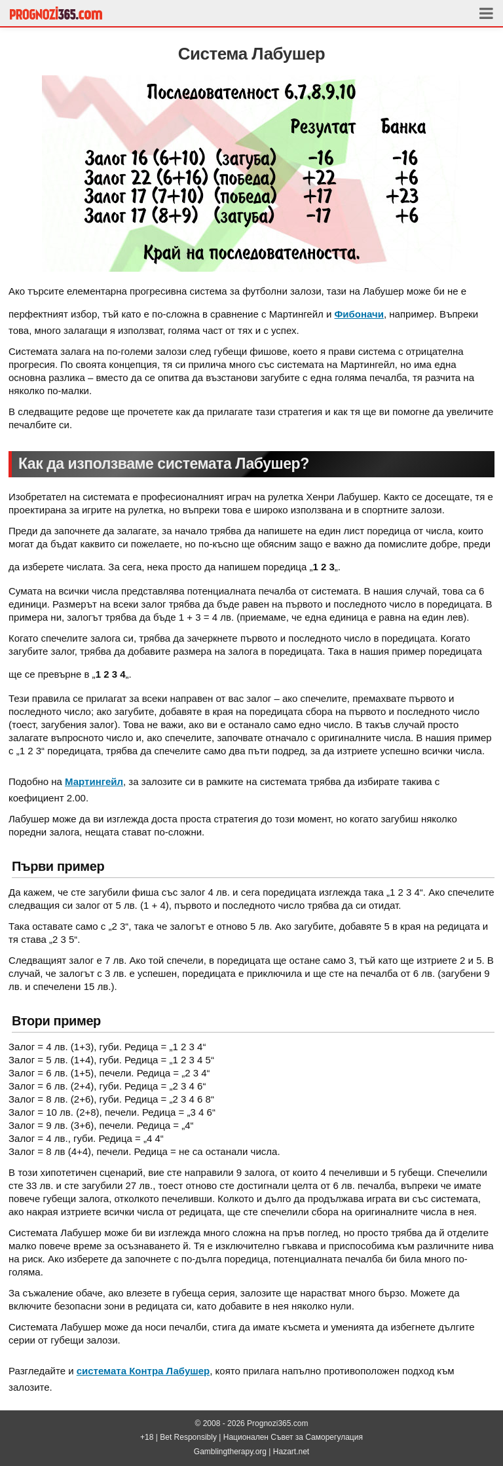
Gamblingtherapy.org (231, 1451)
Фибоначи (359, 314)
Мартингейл (94, 781)
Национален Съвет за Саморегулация (293, 1437)
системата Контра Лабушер (143, 1370)
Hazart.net (291, 1451)
